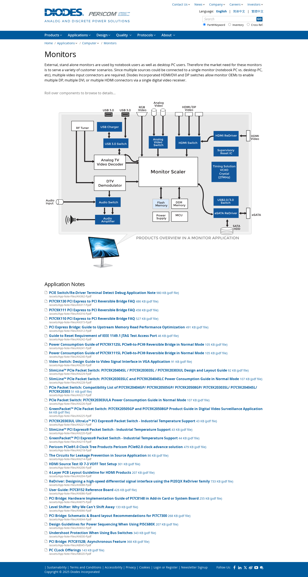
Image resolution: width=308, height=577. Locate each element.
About (166, 35)
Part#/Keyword (216, 25)
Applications (66, 43)
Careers (235, 4)
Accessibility (113, 567)
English (222, 11)
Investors (254, 4)
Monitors (110, 43)
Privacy (131, 567)
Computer (89, 43)
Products (51, 35)
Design (102, 35)
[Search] (232, 19)
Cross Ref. (257, 25)
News (198, 4)
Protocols (145, 35)
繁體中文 (258, 11)
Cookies (144, 567)
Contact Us (180, 4)
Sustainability (57, 567)
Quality (122, 35)
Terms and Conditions (85, 567)
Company (216, 4)
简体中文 (239, 11)
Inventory (238, 25)
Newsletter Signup (194, 567)
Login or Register (166, 567)
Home (48, 43)
